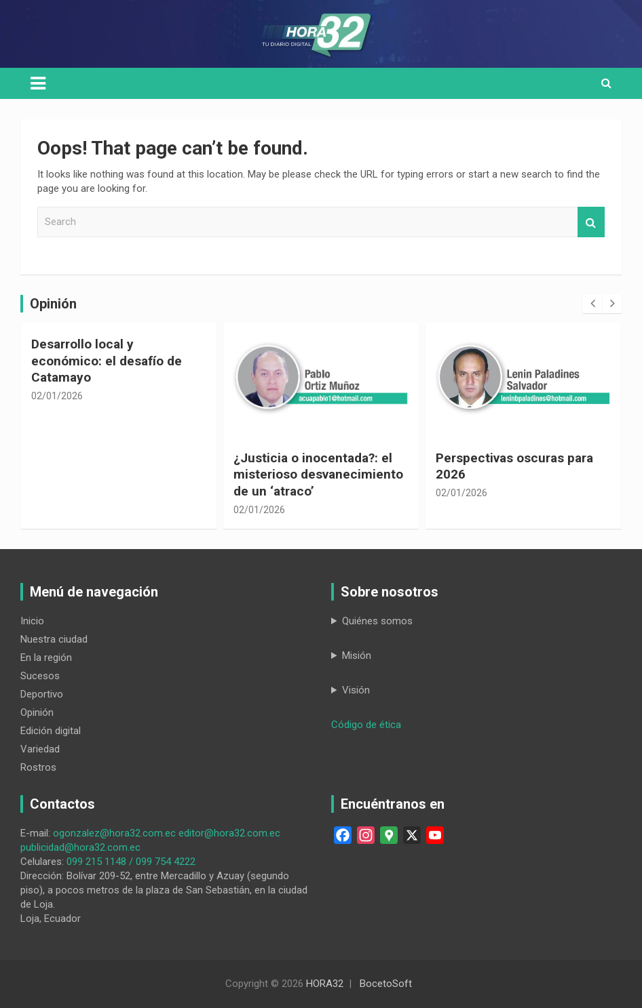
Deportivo (41, 694)
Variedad (40, 749)
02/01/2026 (57, 395)
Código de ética (366, 725)
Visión (356, 690)
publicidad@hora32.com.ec (80, 847)
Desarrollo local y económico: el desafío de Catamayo (106, 360)
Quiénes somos (377, 621)
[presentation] (592, 303)
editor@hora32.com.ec (229, 833)
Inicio (32, 621)
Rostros (38, 767)
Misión (356, 655)
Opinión (37, 712)
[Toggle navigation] (38, 83)
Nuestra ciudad (54, 639)
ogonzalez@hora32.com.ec (114, 833)
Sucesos (40, 676)
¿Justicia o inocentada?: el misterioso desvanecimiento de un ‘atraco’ (318, 474)
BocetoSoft (386, 983)
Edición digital (50, 731)
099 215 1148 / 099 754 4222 (131, 861)
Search (591, 222)
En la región (46, 657)
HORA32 (324, 983)
